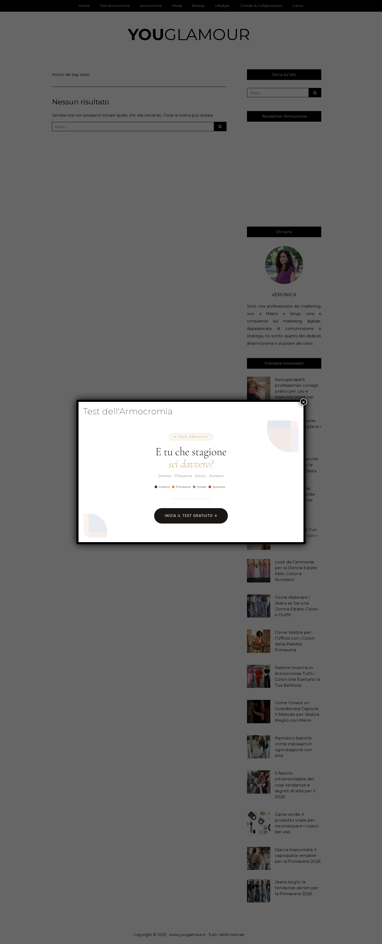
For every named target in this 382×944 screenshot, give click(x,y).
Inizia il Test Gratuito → (191, 515)
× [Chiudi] (303, 401)
